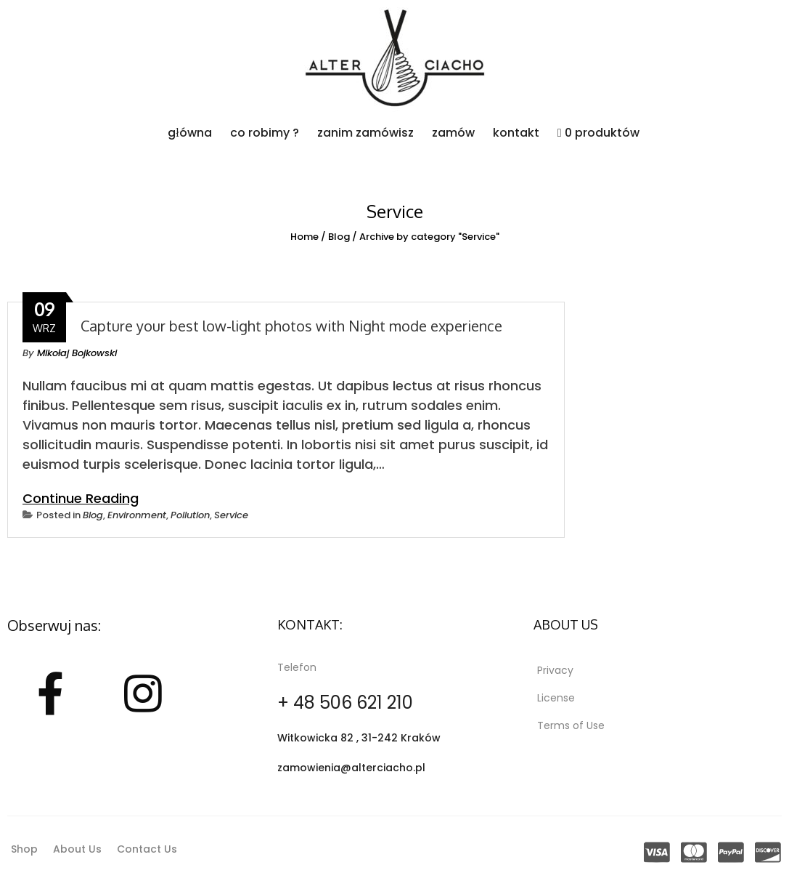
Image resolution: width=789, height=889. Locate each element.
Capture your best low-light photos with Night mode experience (291, 325)
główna (189, 132)
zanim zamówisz (365, 132)
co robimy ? (264, 132)
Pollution (190, 515)
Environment (136, 515)
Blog (339, 237)
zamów (453, 132)
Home (304, 237)
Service (231, 515)
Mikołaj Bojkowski (77, 353)
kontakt (516, 132)
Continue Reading (81, 498)
